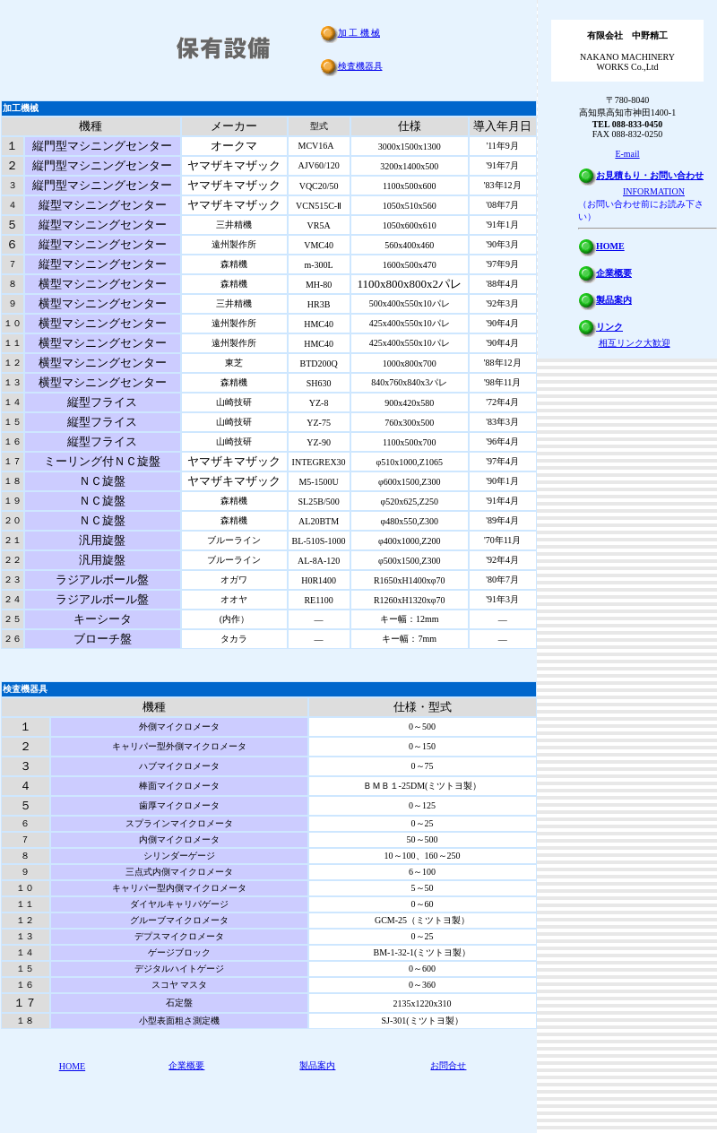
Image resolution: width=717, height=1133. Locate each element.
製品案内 (317, 1065)
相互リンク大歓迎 (634, 343)
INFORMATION (654, 191)
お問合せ (448, 1065)
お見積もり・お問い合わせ (650, 175)
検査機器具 (360, 66)
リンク (609, 327)
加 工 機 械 (359, 33)
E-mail (627, 154)
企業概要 (186, 1065)
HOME (72, 1066)
